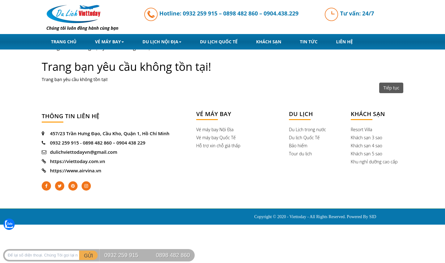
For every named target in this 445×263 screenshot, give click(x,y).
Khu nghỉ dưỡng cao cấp (374, 162)
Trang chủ (63, 42)
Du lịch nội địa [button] (161, 42)
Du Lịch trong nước (307, 129)
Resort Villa (361, 129)
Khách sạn (269, 42)
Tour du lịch (300, 154)
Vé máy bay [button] (109, 42)
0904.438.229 (281, 13)
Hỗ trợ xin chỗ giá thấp (218, 146)
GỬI (88, 255)
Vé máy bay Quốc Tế (216, 137)
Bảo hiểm (298, 146)
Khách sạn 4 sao (366, 146)
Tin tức (308, 42)
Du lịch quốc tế (219, 42)
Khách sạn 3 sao (366, 137)
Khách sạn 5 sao (366, 154)
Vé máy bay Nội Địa (215, 129)
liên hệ (344, 42)
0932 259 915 (200, 13)
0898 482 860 (240, 13)
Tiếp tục (391, 88)
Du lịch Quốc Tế (304, 137)
